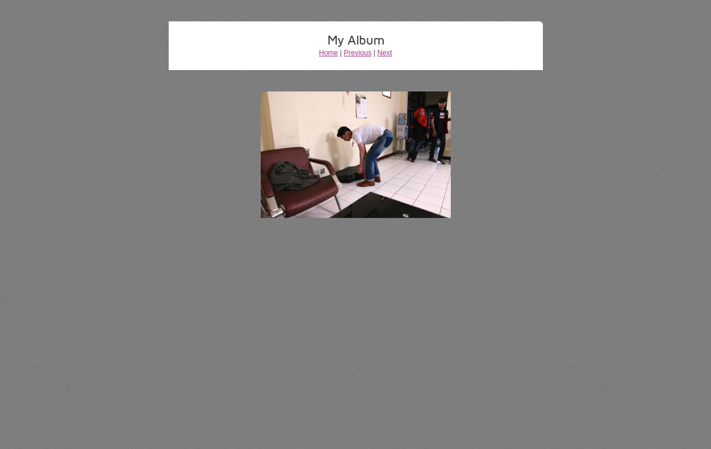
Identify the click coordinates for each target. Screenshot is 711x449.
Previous (358, 53)
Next (384, 53)
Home (328, 53)
